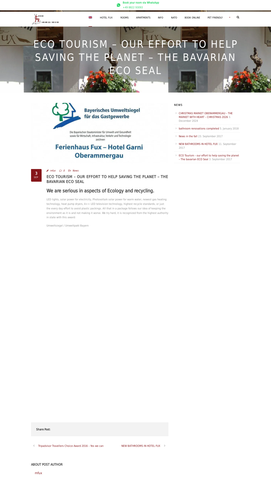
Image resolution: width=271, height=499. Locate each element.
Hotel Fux (106, 17)
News (75, 170)
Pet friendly (215, 17)
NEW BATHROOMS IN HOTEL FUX (198, 143)
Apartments (143, 17)
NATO (174, 17)
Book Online (192, 17)
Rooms (124, 17)
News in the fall (188, 136)
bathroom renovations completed (199, 128)
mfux (53, 170)
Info (160, 17)
